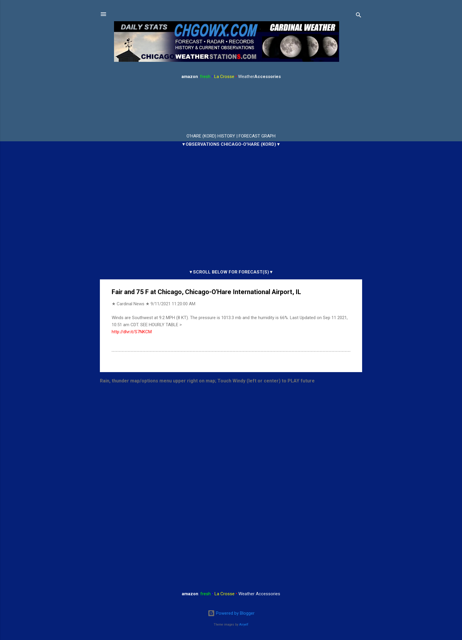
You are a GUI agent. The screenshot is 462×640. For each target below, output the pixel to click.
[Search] (358, 16)
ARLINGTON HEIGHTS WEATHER (231, 106)
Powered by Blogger (231, 613)
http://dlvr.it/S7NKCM (132, 331)
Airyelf (243, 624)
